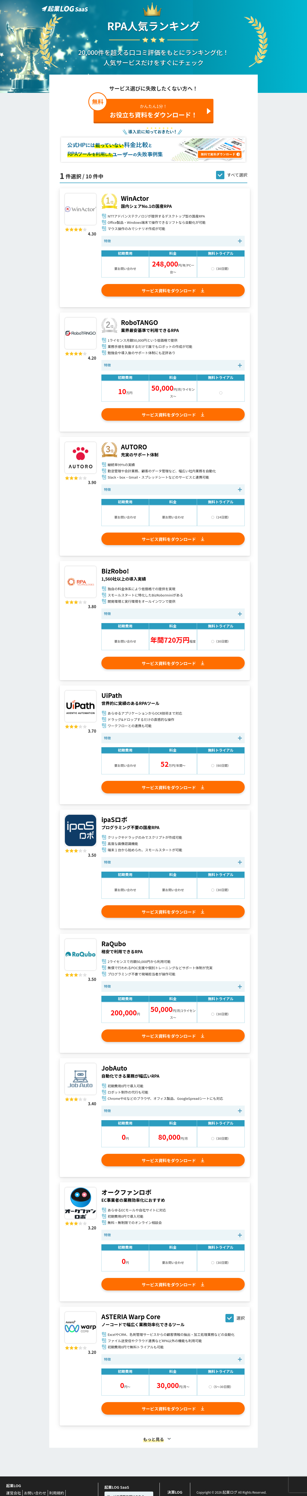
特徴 (107, 240)
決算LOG (175, 1491)
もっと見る (153, 1439)
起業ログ (229, 1491)
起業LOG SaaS (115, 1485)
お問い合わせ (31, 1491)
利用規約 (49, 1491)
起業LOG (12, 1485)
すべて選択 (237, 175)
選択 (240, 1318)
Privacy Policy (69, 1491)
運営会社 (12, 1491)
